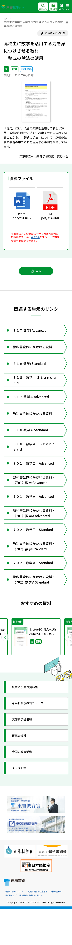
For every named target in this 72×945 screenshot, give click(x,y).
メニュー (67, 7)
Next (67, 671)
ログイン (60, 7)
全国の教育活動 (24, 786)
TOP (6, 18)
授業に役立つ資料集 (27, 722)
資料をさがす (39, 7)
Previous (5, 671)
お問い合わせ (60, 927)
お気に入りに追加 (52, 34)
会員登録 (36, 238)
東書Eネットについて (15, 927)
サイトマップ (11, 931)
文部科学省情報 (24, 754)
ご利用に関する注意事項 (39, 927)
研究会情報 (21, 770)
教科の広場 (51, 7)
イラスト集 (21, 803)
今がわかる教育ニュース (31, 738)
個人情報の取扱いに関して (33, 931)
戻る (36, 274)
